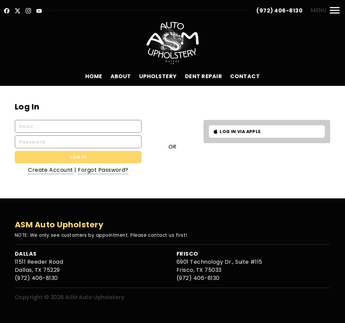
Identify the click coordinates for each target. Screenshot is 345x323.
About (121, 76)
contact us (161, 235)
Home (93, 76)
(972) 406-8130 (279, 10)
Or (172, 147)
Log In (78, 157)
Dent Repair (203, 76)
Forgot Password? (103, 170)
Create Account (50, 170)
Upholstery (158, 76)
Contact (245, 76)
